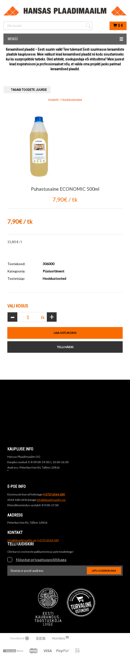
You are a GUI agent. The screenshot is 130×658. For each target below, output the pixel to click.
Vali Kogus (17, 305)
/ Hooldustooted (71, 100)
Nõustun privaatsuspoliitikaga (41, 559)
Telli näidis (65, 347)
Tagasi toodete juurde (29, 90)
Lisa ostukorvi (65, 333)
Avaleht (53, 100)
